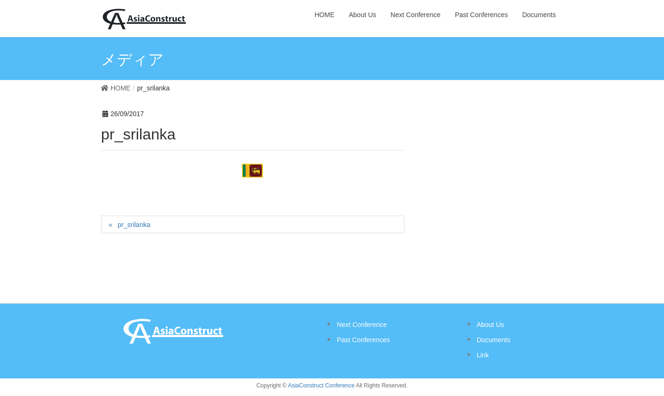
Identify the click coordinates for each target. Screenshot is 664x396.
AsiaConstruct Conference (321, 385)
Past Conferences (363, 340)
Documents (494, 340)
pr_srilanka (134, 224)
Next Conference (362, 324)
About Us (490, 324)
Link (483, 355)
